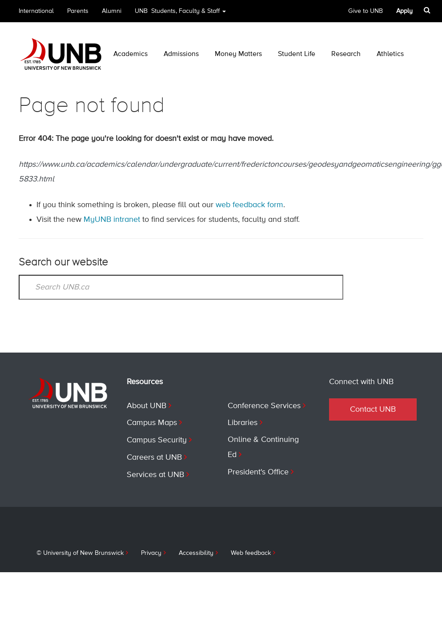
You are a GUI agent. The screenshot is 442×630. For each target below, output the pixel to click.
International (36, 11)
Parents (78, 11)
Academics (130, 54)
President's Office (259, 469)
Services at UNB (156, 472)
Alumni (112, 11)
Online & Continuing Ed (263, 445)
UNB (182, 14)
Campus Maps (152, 421)
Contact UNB (373, 409)
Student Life (297, 54)
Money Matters (239, 54)
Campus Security (157, 438)
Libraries (243, 421)
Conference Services (265, 405)
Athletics (391, 54)
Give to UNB (366, 11)
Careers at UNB (155, 455)
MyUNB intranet (112, 219)
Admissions (182, 54)
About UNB (147, 405)
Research (347, 54)
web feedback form (250, 205)
